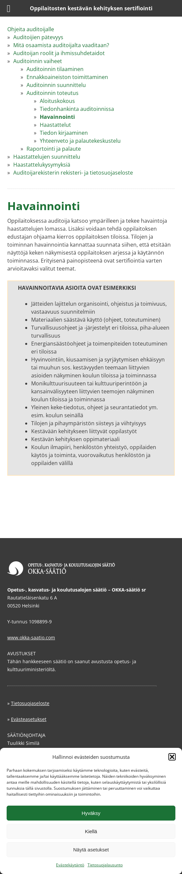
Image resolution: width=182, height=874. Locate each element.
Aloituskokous (57, 101)
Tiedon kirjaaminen (64, 132)
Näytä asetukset (91, 849)
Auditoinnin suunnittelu (56, 85)
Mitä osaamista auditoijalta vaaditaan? (61, 45)
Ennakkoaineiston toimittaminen (67, 77)
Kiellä (91, 831)
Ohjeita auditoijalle (30, 29)
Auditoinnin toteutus (53, 93)
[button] (172, 757)
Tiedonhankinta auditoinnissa (77, 109)
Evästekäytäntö (70, 865)
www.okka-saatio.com (31, 637)
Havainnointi (57, 116)
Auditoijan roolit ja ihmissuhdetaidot (59, 53)
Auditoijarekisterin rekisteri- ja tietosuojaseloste (73, 172)
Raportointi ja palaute (54, 148)
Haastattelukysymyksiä (41, 164)
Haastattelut (55, 124)
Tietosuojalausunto (105, 865)
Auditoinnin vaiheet (37, 61)
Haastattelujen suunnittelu (46, 156)
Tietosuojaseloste (30, 703)
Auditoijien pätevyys (38, 37)
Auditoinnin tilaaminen (55, 69)
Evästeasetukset (28, 719)
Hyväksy (91, 813)
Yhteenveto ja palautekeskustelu (80, 140)
